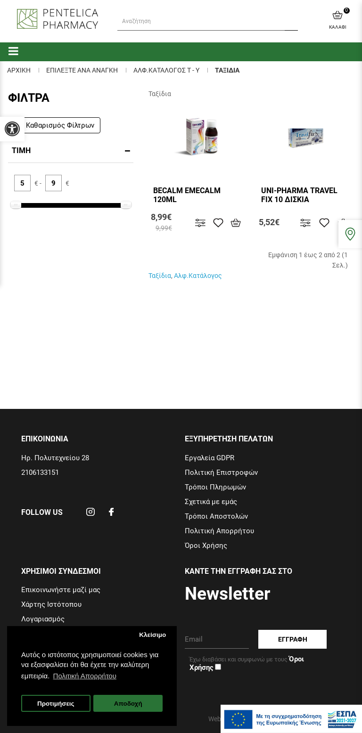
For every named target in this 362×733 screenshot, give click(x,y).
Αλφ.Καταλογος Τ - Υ (166, 70)
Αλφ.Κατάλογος (198, 275)
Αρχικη (19, 70)
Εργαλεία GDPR (209, 458)
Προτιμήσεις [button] (55, 703)
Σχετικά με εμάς (211, 501)
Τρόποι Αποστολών (216, 516)
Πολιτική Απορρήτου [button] (84, 676)
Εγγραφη (292, 639)
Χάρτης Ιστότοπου (51, 604)
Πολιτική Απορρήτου (219, 531)
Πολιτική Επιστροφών (221, 472)
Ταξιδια (227, 70)
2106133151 (40, 472)
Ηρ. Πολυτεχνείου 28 (55, 458)
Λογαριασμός (43, 619)
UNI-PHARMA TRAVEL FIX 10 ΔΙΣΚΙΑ (299, 195)
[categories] (13, 50)
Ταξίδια (159, 275)
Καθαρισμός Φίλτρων (56, 125)
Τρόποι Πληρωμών (215, 487)
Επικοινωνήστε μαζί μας (60, 590)
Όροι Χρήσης (206, 545)
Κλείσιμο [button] (152, 634)
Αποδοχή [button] (128, 703)
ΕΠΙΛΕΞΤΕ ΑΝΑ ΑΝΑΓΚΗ (82, 70)
